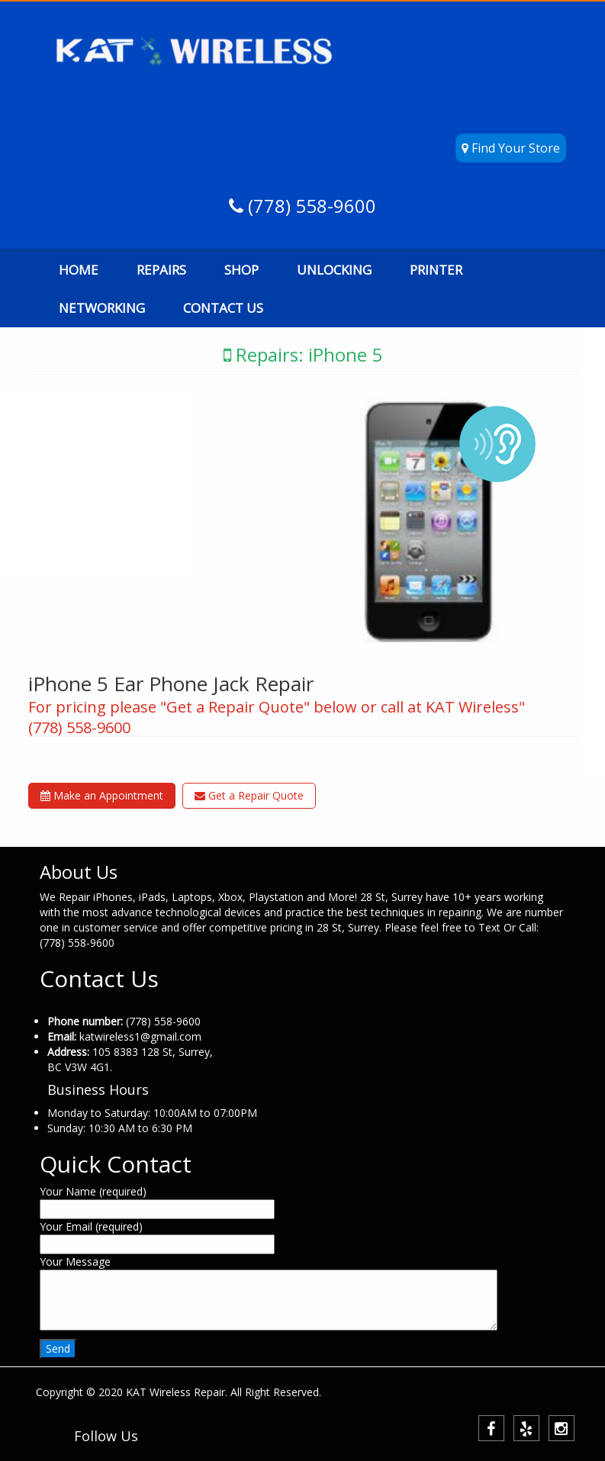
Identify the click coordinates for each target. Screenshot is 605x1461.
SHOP (241, 269)
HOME (78, 269)
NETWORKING (102, 308)
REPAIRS (161, 269)
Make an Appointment (101, 795)
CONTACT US (223, 308)
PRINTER (436, 269)
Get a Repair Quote (249, 795)
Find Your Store (511, 148)
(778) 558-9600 (309, 205)
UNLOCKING (334, 269)
